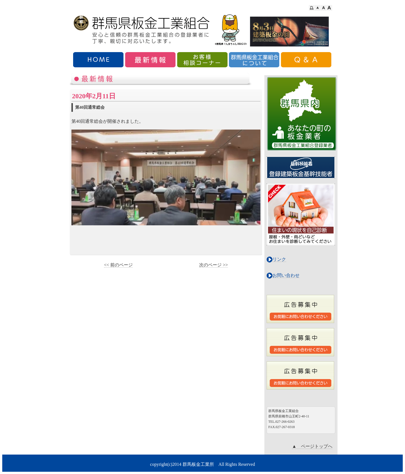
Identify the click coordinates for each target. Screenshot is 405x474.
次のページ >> (213, 264)
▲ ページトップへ (312, 446)
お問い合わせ (286, 275)
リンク (279, 259)
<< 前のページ (118, 264)
